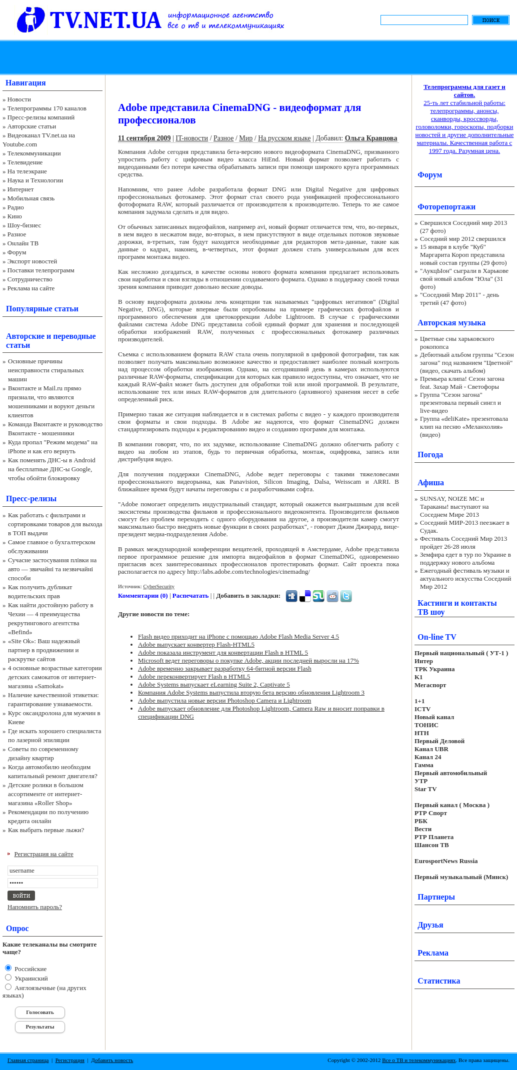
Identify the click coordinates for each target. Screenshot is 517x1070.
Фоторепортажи (447, 206)
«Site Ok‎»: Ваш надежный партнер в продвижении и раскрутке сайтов (44, 650)
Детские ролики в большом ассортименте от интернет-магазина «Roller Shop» (46, 794)
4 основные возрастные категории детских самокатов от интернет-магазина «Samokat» (55, 677)
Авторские (25, 336)
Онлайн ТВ (23, 243)
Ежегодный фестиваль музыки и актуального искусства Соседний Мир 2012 (465, 578)
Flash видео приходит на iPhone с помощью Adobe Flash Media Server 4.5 (238, 636)
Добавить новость (112, 1060)
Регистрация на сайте (44, 854)
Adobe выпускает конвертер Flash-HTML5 (196, 644)
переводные (74, 336)
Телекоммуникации (34, 153)
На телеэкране (27, 171)
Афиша (431, 482)
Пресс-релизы (31, 498)
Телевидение (25, 162)
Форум (17, 252)
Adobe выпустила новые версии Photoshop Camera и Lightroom (224, 700)
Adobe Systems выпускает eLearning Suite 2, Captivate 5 (214, 684)
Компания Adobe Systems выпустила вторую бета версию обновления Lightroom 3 (251, 692)
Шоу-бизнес (24, 225)
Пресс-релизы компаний (41, 117)
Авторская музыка (452, 322)
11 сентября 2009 (144, 138)
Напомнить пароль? (35, 907)
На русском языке (284, 138)
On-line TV (437, 637)
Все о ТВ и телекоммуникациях (419, 1060)
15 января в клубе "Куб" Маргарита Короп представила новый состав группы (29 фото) (463, 254)
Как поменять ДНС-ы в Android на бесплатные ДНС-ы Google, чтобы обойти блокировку (52, 469)
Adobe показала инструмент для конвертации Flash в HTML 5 (223, 652)
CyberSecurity (158, 586)
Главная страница (28, 1060)
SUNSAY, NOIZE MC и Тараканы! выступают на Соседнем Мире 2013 (454, 506)
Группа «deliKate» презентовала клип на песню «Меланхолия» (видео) (464, 426)
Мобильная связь (31, 198)
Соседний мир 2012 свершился (463, 238)
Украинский (30, 978)
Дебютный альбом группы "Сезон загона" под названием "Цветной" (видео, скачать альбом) (467, 362)
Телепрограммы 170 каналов (47, 108)
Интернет (21, 189)
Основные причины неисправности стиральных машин (46, 370)
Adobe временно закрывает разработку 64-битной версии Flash (225, 668)
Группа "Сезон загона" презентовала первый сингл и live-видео (460, 402)
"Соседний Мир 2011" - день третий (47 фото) (459, 298)
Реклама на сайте (31, 288)
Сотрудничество (30, 279)
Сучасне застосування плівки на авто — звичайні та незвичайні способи (52, 569)
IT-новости (192, 138)
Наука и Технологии (35, 180)
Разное (17, 234)
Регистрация (70, 1060)
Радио (16, 207)
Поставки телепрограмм (41, 270)
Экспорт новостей (33, 261)
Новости (19, 99)
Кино (15, 216)
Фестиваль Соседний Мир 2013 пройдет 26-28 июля (463, 542)
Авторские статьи (32, 126)
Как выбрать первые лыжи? (46, 830)
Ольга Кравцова (371, 138)
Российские (29, 969)
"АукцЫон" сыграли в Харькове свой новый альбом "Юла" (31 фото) (464, 278)
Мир (245, 138)
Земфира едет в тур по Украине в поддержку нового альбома (465, 558)
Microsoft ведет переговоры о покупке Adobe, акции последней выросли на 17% (248, 660)
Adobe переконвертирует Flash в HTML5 (194, 676)
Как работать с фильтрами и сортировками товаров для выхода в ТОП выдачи (55, 524)
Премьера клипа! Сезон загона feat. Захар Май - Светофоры (462, 382)
